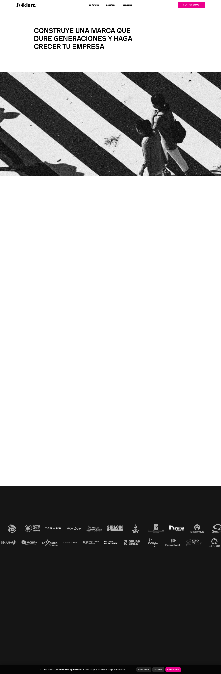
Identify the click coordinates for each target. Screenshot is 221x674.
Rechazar (158, 669)
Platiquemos (191, 5)
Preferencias (143, 669)
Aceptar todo (173, 669)
